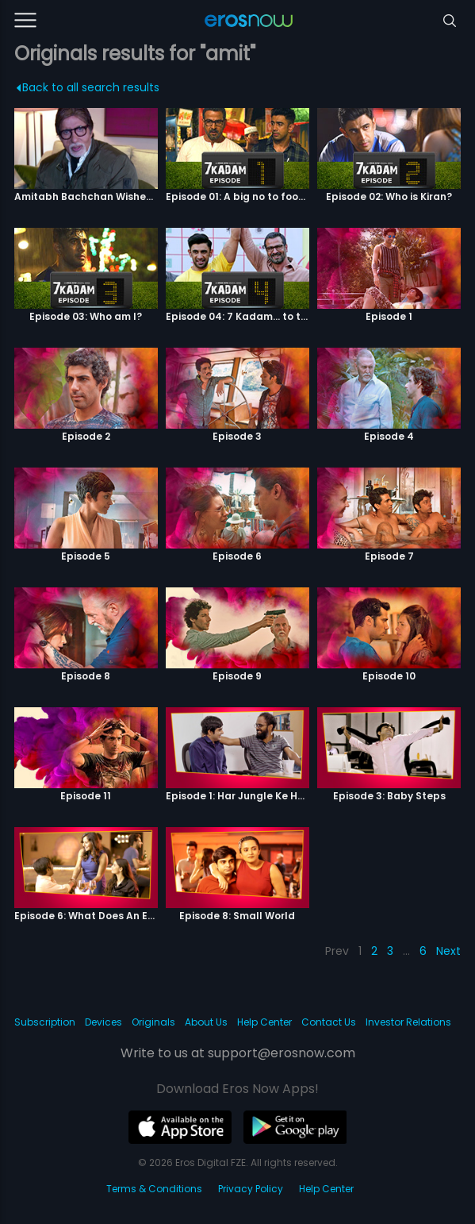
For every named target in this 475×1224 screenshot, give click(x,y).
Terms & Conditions (154, 1188)
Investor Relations (408, 1022)
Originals (153, 1022)
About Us (206, 1022)
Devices (103, 1022)
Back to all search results (87, 87)
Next (448, 951)
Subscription (44, 1022)
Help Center (264, 1022)
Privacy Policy (250, 1188)
